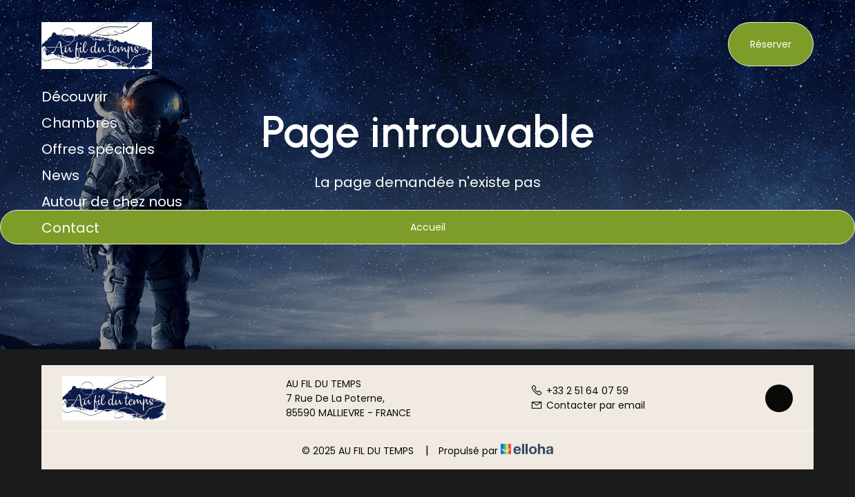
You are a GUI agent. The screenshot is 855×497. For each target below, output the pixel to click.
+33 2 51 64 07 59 (579, 391)
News (60, 175)
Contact (70, 227)
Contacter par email (587, 405)
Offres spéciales (98, 149)
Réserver (770, 44)
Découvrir (74, 96)
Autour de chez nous (111, 201)
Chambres (79, 123)
